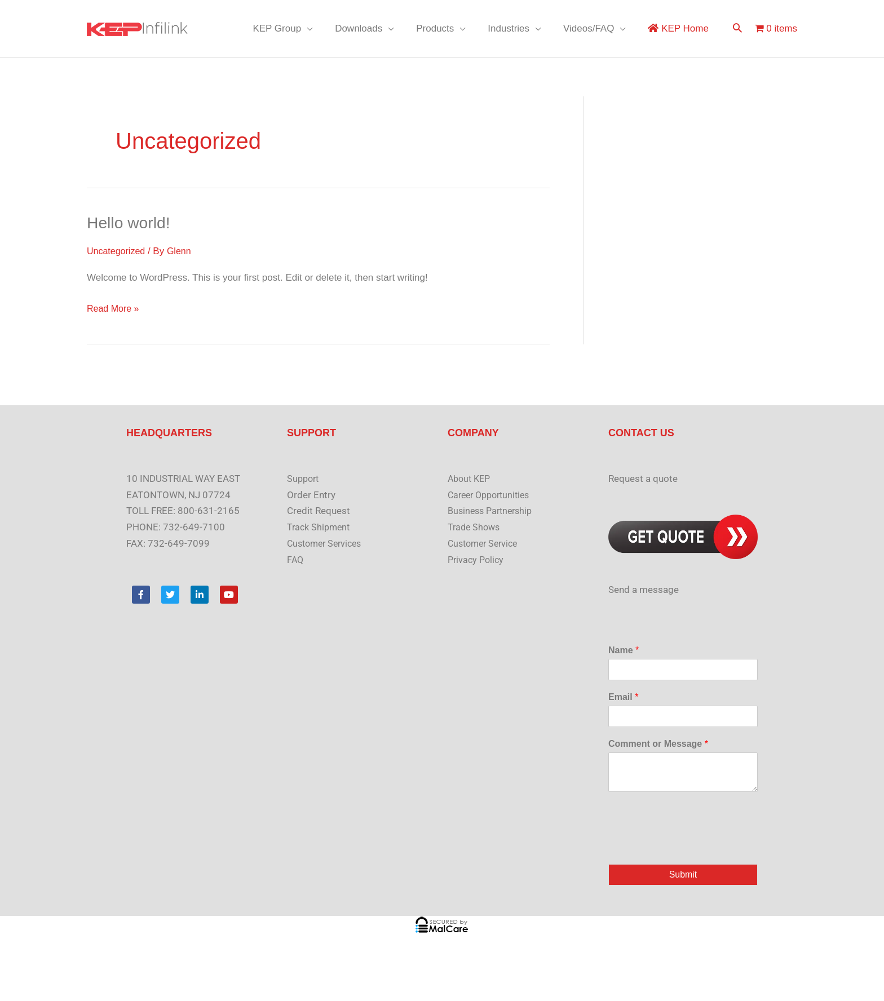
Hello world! (131, 222)
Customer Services (327, 543)
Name (623, 650)
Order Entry (311, 495)
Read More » (114, 307)
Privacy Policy (477, 559)
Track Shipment (320, 527)
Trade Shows (475, 527)
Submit (683, 875)
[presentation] (694, 845)
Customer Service (485, 543)
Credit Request (318, 510)
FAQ (295, 559)
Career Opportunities (492, 495)
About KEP (471, 478)
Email (623, 697)
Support (304, 478)
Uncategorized (118, 251)
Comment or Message (658, 743)
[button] (737, 29)
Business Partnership (493, 510)
